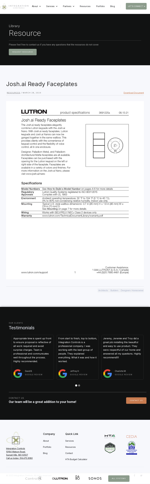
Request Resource (22, 52)
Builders (114, 290)
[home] (14, 7)
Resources (85, 6)
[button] (36, 6)
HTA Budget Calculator (76, 459)
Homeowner (138, 290)
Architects (103, 290)
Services (50, 6)
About (35, 6)
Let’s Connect (135, 6)
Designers (126, 290)
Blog (112, 6)
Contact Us (136, 400)
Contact (69, 453)
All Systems (119, 478)
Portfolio (100, 6)
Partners (67, 6)
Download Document (134, 92)
